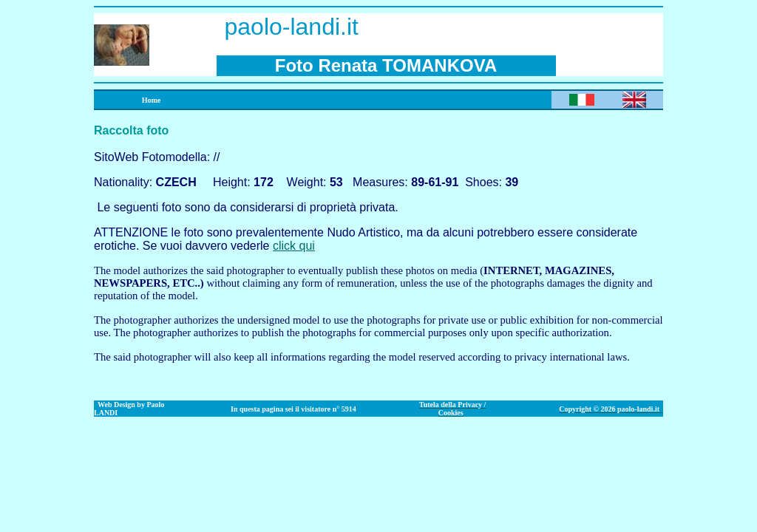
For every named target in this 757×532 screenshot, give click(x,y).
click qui (294, 245)
